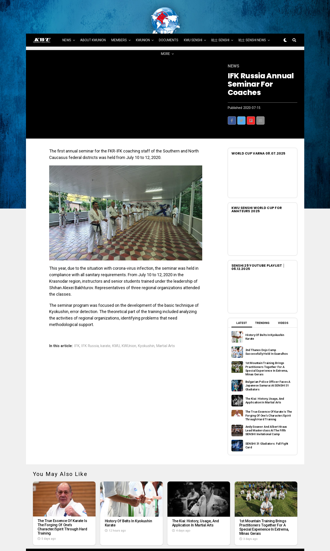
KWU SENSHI (193, 25)
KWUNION (143, 25)
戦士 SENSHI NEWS (252, 25)
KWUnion (129, 330)
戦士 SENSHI (220, 25)
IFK (77, 330)
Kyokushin (146, 330)
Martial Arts (165, 330)
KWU (116, 330)
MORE (165, 38)
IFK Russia (90, 330)
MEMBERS (119, 25)
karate (105, 330)
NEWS (66, 25)
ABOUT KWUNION (93, 25)
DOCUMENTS (168, 25)
